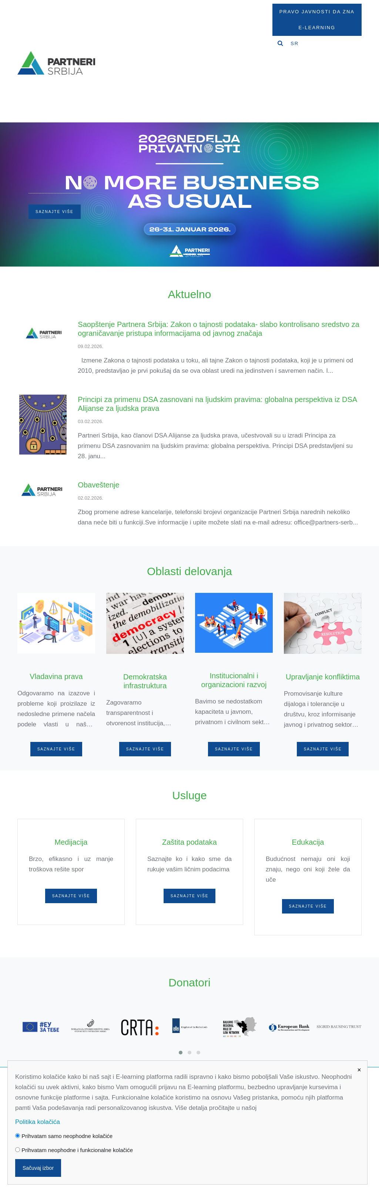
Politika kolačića (37, 1121)
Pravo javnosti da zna (317, 11)
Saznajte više (55, 212)
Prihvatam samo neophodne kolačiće (64, 1136)
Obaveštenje (98, 485)
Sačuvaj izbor (38, 1168)
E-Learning (317, 27)
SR (295, 43)
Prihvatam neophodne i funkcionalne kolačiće (74, 1150)
